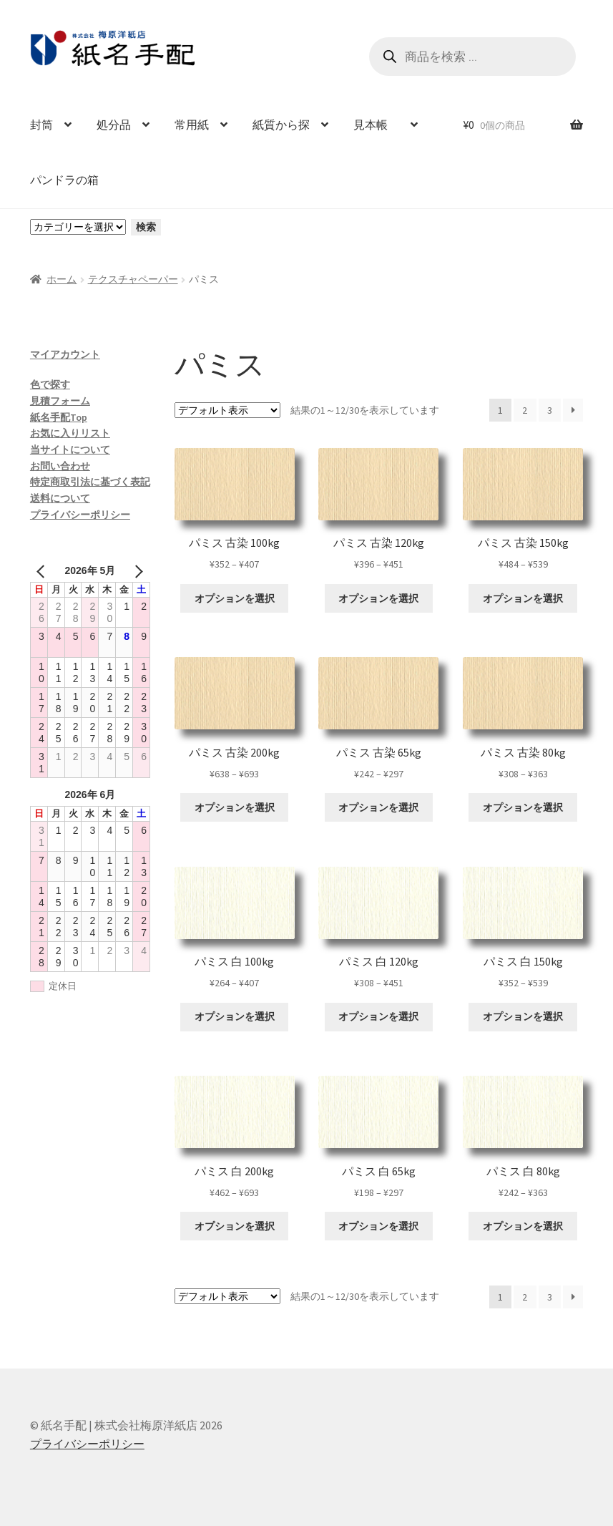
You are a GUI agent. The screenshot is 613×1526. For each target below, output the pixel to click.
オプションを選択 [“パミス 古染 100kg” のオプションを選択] (235, 598)
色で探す (50, 384)
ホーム (61, 279)
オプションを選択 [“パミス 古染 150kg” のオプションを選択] (523, 598)
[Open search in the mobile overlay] (472, 56)
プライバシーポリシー (80, 514)
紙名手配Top (58, 417)
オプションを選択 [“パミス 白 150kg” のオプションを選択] (523, 1016)
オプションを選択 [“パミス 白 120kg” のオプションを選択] (378, 1016)
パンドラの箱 (64, 179)
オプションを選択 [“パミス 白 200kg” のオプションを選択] (235, 1226)
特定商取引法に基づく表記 (90, 481)
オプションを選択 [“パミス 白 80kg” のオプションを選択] (523, 1226)
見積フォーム (60, 400)
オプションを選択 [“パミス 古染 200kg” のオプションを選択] (235, 807)
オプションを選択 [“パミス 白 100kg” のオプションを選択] (235, 1016)
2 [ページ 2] (524, 410)
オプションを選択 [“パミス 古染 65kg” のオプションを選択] (378, 807)
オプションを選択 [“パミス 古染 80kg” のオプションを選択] (523, 807)
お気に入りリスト (70, 433)
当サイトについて (70, 449)
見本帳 (376, 124)
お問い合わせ (60, 466)
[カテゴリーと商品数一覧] (78, 227)
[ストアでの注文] (227, 410)
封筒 (41, 124)
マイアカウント (65, 354)
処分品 (114, 124)
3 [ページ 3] (549, 410)
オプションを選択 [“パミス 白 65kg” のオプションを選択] (378, 1226)
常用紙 (192, 124)
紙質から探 (281, 124)
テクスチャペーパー (133, 279)
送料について (60, 498)
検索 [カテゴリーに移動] (146, 226)
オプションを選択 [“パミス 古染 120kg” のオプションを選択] (378, 598)
